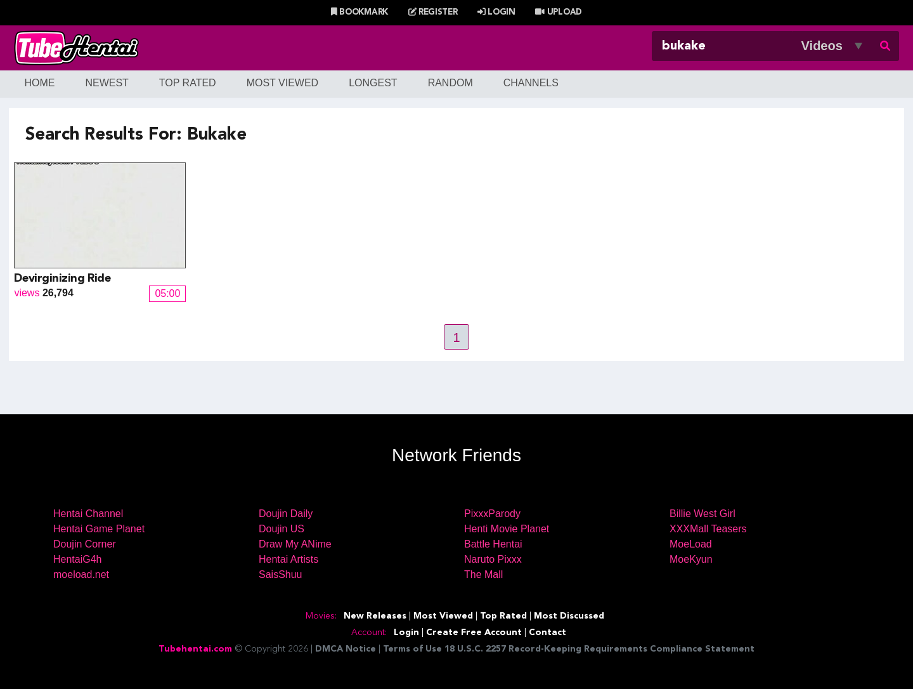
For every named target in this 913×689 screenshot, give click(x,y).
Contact (547, 632)
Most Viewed (283, 82)
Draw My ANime (295, 544)
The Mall (483, 574)
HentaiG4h (77, 559)
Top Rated (187, 82)
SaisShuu (280, 574)
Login (496, 12)
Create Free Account (474, 632)
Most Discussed (569, 616)
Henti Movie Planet (506, 528)
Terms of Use (412, 649)
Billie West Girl (702, 513)
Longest (373, 82)
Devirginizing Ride (62, 278)
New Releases (375, 616)
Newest (106, 82)
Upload (558, 12)
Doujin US (281, 528)
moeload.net (81, 574)
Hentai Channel (88, 513)
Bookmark (359, 12)
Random (450, 82)
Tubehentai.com (195, 649)
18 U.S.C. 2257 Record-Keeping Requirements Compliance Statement (599, 649)
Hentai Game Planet (99, 528)
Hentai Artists (288, 559)
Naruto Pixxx (493, 559)
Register (433, 12)
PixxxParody (492, 513)
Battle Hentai (493, 544)
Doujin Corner (84, 544)
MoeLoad (691, 544)
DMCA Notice (345, 649)
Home (39, 82)
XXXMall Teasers (708, 528)
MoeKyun (691, 559)
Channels (531, 82)
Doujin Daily (286, 513)
